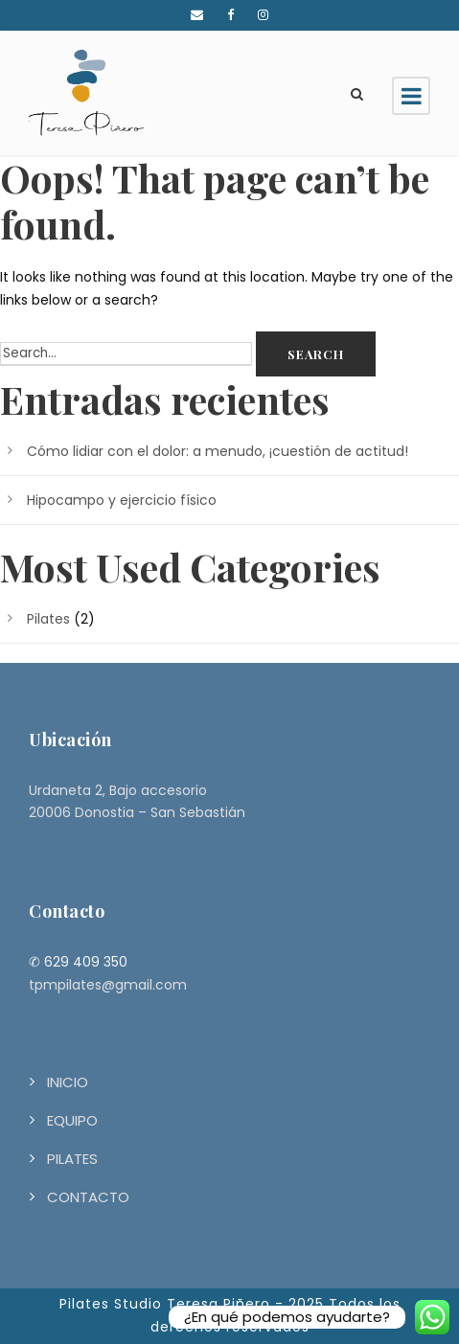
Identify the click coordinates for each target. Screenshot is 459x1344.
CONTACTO (88, 1197)
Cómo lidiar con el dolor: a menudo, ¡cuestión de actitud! (217, 451)
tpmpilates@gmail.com (108, 984)
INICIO (67, 1082)
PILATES (72, 1159)
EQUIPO (72, 1120)
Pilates (48, 618)
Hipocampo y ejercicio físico (122, 500)
